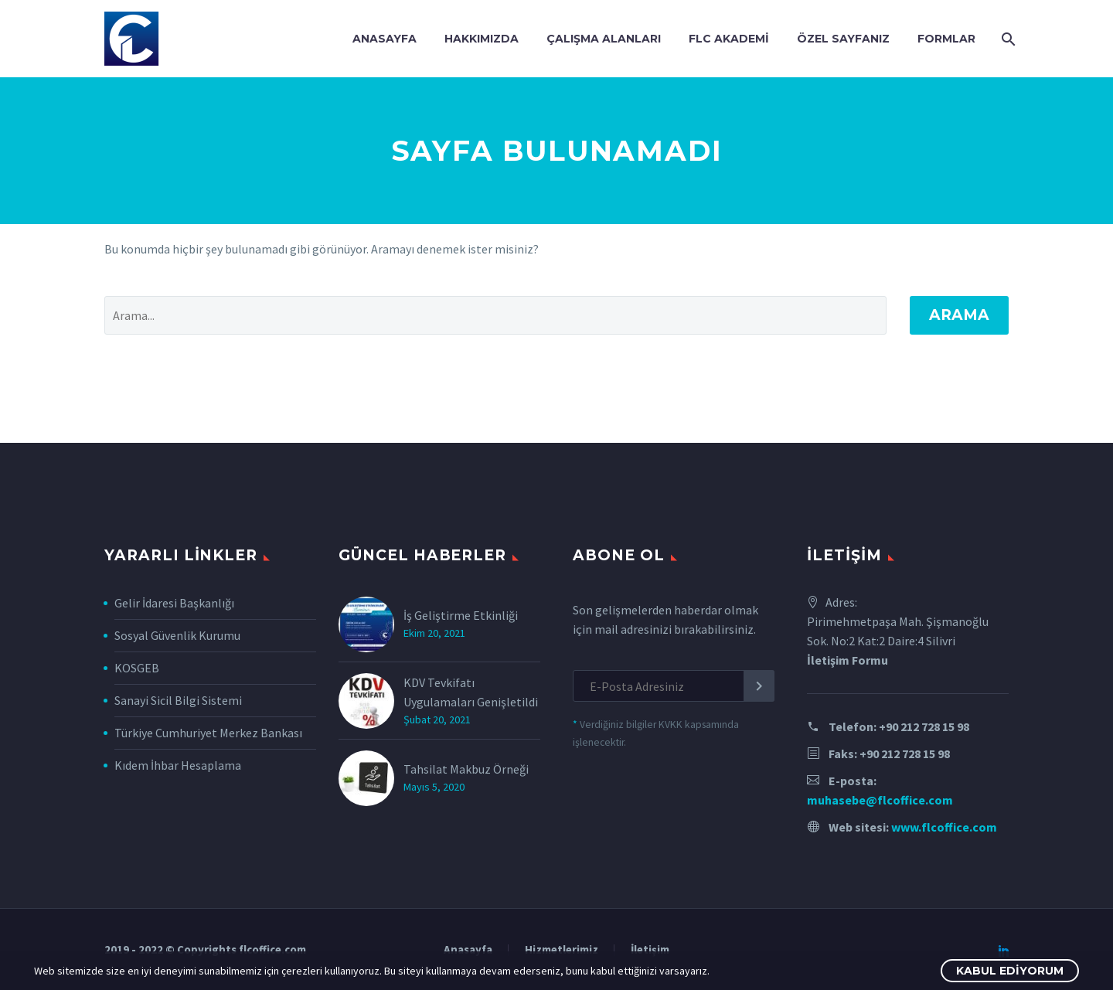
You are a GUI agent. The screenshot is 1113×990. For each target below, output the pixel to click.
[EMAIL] (673, 686)
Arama (959, 315)
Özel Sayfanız (843, 39)
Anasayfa (384, 39)
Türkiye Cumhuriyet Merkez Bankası (208, 732)
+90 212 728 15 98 (924, 726)
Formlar (946, 39)
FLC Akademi (729, 39)
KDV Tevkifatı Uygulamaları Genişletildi (470, 692)
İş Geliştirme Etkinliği (460, 615)
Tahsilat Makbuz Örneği (466, 769)
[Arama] (1007, 39)
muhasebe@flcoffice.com (880, 800)
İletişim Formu (847, 660)
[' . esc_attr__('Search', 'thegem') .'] (495, 315)
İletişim (650, 950)
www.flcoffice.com (944, 827)
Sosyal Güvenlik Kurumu (177, 635)
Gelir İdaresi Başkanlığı (174, 603)
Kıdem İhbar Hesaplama (177, 765)
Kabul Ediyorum (1010, 971)
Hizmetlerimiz (561, 950)
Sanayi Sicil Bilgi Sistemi (178, 700)
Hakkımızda (481, 39)
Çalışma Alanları (603, 39)
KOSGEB (136, 667)
